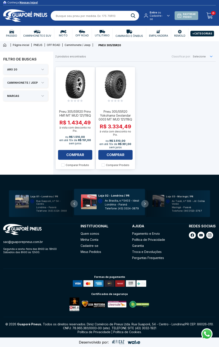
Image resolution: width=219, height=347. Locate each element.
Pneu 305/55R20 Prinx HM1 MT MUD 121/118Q (75, 113)
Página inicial (21, 45)
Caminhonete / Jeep (78, 45)
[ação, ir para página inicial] (22, 229)
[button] (145, 203)
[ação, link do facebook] (192, 235)
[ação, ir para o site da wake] (134, 342)
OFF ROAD (53, 45)
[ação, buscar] (133, 16)
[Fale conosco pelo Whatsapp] (207, 338)
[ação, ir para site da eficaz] (118, 342)
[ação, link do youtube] (201, 235)
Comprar (75, 155)
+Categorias (202, 33)
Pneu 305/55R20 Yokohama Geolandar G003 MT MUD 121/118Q (115, 115)
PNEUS (38, 45)
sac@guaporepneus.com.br (23, 242)
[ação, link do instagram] (209, 235)
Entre (153, 12)
